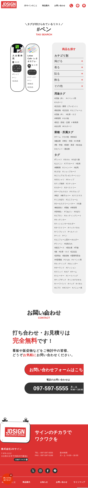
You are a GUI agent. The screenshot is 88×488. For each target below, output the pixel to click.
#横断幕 (57, 167)
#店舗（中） (59, 114)
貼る (57, 73)
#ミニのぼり (59, 200)
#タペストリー (70, 188)
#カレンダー (73, 264)
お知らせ (44, 468)
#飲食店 (73, 137)
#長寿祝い (58, 212)
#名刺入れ (68, 244)
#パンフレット (60, 232)
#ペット (57, 236)
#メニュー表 (77, 288)
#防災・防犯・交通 (62, 122)
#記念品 (65, 110)
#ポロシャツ (59, 180)
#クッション (71, 268)
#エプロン (58, 216)
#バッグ (71, 284)
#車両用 (57, 118)
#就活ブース (59, 248)
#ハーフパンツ (60, 284)
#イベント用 (71, 98)
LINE (77, 5)
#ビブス (57, 288)
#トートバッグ (72, 276)
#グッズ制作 (59, 184)
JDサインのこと (30, 6)
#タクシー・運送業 (62, 149)
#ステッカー (71, 184)
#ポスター (66, 288)
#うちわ (67, 260)
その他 (58, 85)
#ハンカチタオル (74, 280)
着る (57, 67)
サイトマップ (79, 468)
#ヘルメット (73, 232)
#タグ (66, 272)
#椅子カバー (66, 196)
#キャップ (70, 180)
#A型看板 (58, 260)
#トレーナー (59, 276)
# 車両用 (74, 122)
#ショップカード (69, 172)
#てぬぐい (68, 212)
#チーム (57, 137)
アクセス (84, 5)
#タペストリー (60, 228)
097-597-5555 (71, 5)
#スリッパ (58, 272)
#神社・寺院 (67, 141)
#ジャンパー (67, 167)
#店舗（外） (59, 98)
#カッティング (60, 264)
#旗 (55, 252)
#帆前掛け (58, 208)
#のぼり (77, 212)
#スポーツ (58, 102)
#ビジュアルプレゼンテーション (67, 175)
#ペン (64, 236)
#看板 (66, 208)
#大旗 (79, 204)
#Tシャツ (58, 159)
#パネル (79, 284)
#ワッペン (58, 244)
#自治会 (79, 145)
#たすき (57, 172)
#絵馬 (76, 167)
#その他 (65, 118)
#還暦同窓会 (75, 256)
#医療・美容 (69, 145)
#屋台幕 (69, 248)
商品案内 (45, 6)
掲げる (58, 61)
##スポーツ (67, 126)
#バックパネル (74, 228)
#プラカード (69, 164)
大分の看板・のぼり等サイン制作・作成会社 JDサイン (21, 484)
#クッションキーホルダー (64, 224)
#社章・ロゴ (71, 114)
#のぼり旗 (76, 159)
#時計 (56, 196)
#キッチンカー (60, 220)
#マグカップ (75, 192)
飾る (57, 79)
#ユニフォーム (76, 110)
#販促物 (57, 110)
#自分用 (57, 126)
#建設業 (57, 141)
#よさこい (58, 164)
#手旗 (76, 248)
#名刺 (78, 164)
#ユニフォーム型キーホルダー (66, 240)
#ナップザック (60, 280)
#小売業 (77, 141)
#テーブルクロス (61, 192)
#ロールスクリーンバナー (64, 204)
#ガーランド (59, 268)
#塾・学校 (58, 145)
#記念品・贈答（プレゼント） (66, 106)
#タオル (67, 159)
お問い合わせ (59, 6)
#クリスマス (77, 196)
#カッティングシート (72, 216)
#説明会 (57, 256)
